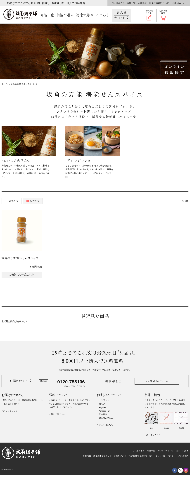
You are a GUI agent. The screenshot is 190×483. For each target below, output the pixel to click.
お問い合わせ (177, 3)
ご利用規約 (183, 456)
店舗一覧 (131, 3)
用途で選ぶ (84, 15)
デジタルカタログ (166, 450)
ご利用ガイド (117, 3)
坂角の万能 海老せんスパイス (20, 258)
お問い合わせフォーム (158, 381)
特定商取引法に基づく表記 (141, 456)
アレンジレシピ (79, 161)
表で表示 (13, 201)
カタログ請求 (182, 450)
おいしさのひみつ (16, 161)
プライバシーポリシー (166, 456)
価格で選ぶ (65, 15)
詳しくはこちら (10, 410)
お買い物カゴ (163, 12)
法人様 (121, 15)
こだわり (102, 15)
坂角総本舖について (159, 3)
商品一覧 (47, 15)
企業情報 (142, 3)
